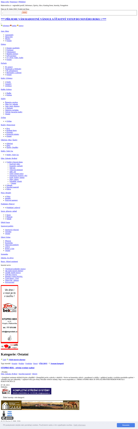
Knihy (9, 82)
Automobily (9, 35)
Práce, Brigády (6, 193)
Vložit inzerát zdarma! (16, 360)
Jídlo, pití (12, 172)
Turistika (8, 232)
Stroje (9, 215)
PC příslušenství (12, 71)
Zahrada (9, 185)
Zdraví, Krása (5, 237)
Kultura (9, 95)
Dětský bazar (5, 222)
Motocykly (9, 37)
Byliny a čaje (9, 249)
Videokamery (11, 52)
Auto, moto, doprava (12, 106)
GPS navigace (11, 56)
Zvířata (3, 117)
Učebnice (8, 86)
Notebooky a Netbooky (13, 69)
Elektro (3, 44)
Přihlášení (22, 2)
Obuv (8, 145)
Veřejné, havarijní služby (13, 112)
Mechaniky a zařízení (14, 73)
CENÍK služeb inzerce (13, 273)
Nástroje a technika (12, 110)
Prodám (21, 363)
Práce (8, 196)
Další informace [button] (79, 425)
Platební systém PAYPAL (14, 276)
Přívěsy (7, 39)
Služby (3, 99)
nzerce (20, 26)
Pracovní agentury (11, 200)
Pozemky (10, 132)
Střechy (34, 374)
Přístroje (9, 217)
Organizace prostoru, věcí (18, 175)
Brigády (8, 198)
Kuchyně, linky (14, 164)
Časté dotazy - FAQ (12, 278)
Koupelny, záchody (16, 166)
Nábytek (12, 168)
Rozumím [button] (125, 425)
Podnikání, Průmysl (7, 204)
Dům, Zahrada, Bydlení (9, 158)
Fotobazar (10, 50)
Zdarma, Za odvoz (7, 258)
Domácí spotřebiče (13, 48)
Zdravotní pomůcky (12, 245)
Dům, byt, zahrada (11, 104)
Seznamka (4, 254)
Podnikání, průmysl (13, 207)
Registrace (13, 2)
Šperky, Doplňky (12, 147)
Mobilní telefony (12, 54)
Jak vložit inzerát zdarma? (14, 271)
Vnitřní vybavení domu (15, 162)
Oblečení (10, 143)
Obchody (10, 108)
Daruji (35, 363)
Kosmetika (9, 243)
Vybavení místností (16, 170)
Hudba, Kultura (6, 89)
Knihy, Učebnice (6, 78)
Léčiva (7, 247)
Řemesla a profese (11, 102)
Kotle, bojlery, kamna (16, 177)
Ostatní (9, 41)
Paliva (9, 189)
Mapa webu (5, 2)
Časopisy (8, 84)
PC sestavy (9, 67)
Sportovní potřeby (7, 226)
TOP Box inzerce (11, 275)
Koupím (14, 363)
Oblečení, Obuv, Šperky (9, 140)
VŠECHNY (43, 363)
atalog (13, 26)
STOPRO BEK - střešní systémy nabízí (17, 368)
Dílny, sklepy (14, 179)
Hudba (9, 93)
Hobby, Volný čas (7, 151)
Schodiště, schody (15, 181)
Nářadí (9, 219)
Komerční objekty (13, 134)
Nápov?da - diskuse (12, 280)
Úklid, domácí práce (16, 174)
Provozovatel (9, 282)
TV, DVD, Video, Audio (15, 58)
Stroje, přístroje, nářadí (9, 211)
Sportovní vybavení (12, 230)
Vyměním (28, 363)
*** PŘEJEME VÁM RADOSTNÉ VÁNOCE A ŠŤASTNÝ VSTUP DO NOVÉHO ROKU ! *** (53, 19)
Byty (8, 128)
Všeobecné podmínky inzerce (15, 269)
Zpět (3, 360)
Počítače (4, 63)
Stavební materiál (13, 187)
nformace (5, 26)
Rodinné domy (12, 130)
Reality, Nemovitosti (8, 125)
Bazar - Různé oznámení (9, 261)
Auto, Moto (5, 31)
